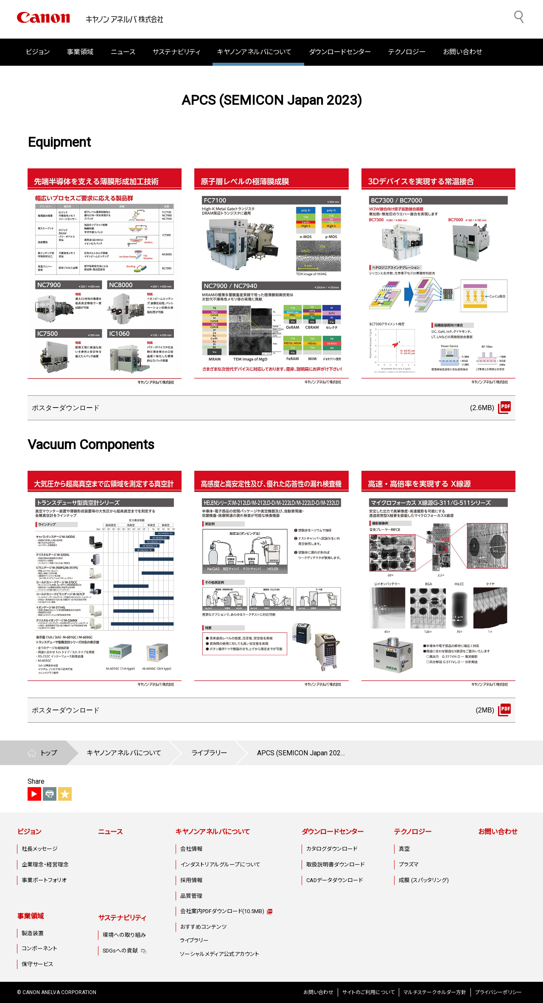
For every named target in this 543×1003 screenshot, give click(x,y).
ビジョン (29, 832)
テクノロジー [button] (407, 52)
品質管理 (191, 896)
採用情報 (191, 880)
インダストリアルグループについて (220, 864)
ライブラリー (194, 940)
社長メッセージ (40, 849)
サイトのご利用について (368, 992)
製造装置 (33, 933)
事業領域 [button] (80, 52)
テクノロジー (413, 832)
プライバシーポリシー (498, 992)
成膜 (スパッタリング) (424, 880)
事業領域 (30, 916)
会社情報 (191, 849)
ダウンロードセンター (333, 832)
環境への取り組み (124, 935)
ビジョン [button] (37, 52)
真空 (404, 849)
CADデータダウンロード (334, 880)
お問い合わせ (462, 52)
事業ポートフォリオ (44, 880)
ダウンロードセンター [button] (340, 52)
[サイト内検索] (519, 17)
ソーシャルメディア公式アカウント (219, 954)
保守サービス (37, 964)
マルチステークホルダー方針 (434, 992)
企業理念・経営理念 (45, 864)
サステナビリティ (122, 918)
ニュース (123, 52)
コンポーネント (39, 948)
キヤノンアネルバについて (213, 832)
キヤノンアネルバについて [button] (254, 52)
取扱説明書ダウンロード (335, 864)
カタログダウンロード (331, 849)
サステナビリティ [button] (176, 52)
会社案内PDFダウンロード (222, 911)
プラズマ (409, 864)
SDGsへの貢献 (120, 950)
